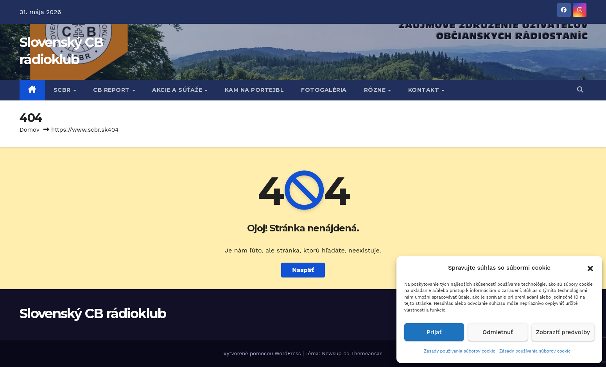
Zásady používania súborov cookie (459, 351)
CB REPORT (112, 89)
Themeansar (366, 353)
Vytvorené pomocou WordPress (263, 353)
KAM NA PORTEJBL (254, 89)
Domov (29, 129)
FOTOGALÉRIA (324, 89)
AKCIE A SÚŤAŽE (178, 89)
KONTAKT (424, 89)
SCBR (63, 89)
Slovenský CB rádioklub (93, 313)
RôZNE (375, 89)
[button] (590, 268)
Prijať (434, 332)
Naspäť (303, 270)
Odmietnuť (497, 332)
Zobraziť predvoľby (563, 332)
